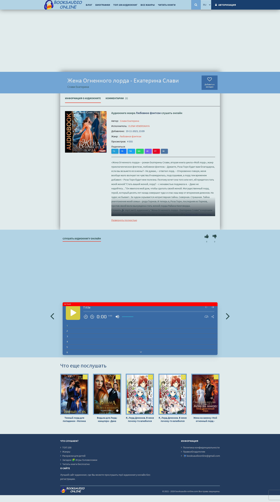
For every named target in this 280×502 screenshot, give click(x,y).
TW (127, 151)
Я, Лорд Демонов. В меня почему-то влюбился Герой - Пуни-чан (140, 419)
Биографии (102, 4)
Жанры (66, 451)
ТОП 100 (66, 447)
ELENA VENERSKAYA (139, 126)
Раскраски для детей (73, 455)
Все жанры (148, 4)
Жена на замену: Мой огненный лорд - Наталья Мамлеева (205, 419)
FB (120, 151)
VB (140, 151)
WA (134, 151)
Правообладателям (194, 451)
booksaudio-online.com (198, 214)
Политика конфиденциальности (201, 447)
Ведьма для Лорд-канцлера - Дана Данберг (107, 419)
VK (153, 151)
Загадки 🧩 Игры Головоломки (79, 459)
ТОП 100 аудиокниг (125, 4)
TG (114, 151)
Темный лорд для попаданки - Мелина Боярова (74, 419)
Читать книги (167, 4)
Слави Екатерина (129, 120)
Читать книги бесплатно (76, 464)
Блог (89, 4)
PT (147, 151)
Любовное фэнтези (148, 113)
